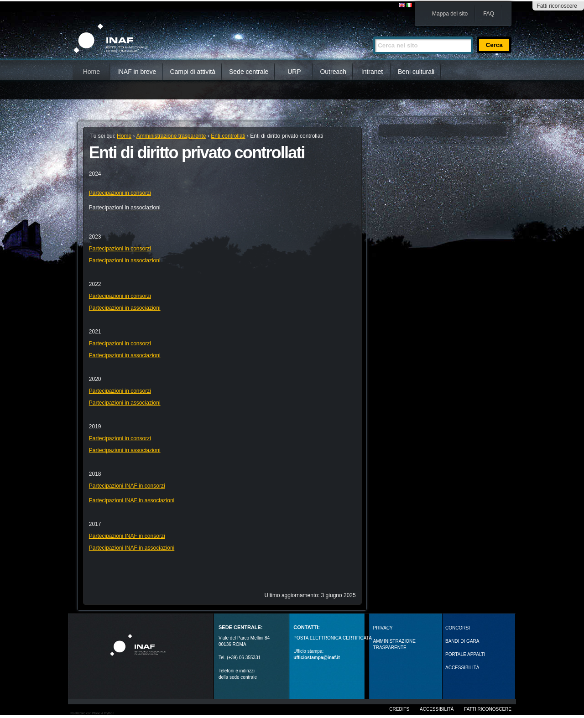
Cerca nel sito (372, 32)
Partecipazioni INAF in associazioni (131, 500)
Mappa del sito (450, 13)
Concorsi (457, 627)
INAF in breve (136, 71)
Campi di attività (192, 71)
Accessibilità (437, 709)
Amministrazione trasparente (171, 136)
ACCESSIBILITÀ (462, 667)
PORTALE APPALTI (465, 654)
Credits (399, 709)
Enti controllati (228, 136)
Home (91, 71)
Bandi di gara (462, 641)
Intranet (372, 71)
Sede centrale (248, 71)
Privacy (383, 627)
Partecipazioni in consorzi (120, 193)
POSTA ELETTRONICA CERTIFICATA (332, 637)
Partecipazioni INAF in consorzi (127, 486)
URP (294, 71)
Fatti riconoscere (557, 6)
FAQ (488, 13)
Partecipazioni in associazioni (125, 260)
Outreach (333, 71)
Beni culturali (416, 71)
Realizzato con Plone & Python (92, 713)
